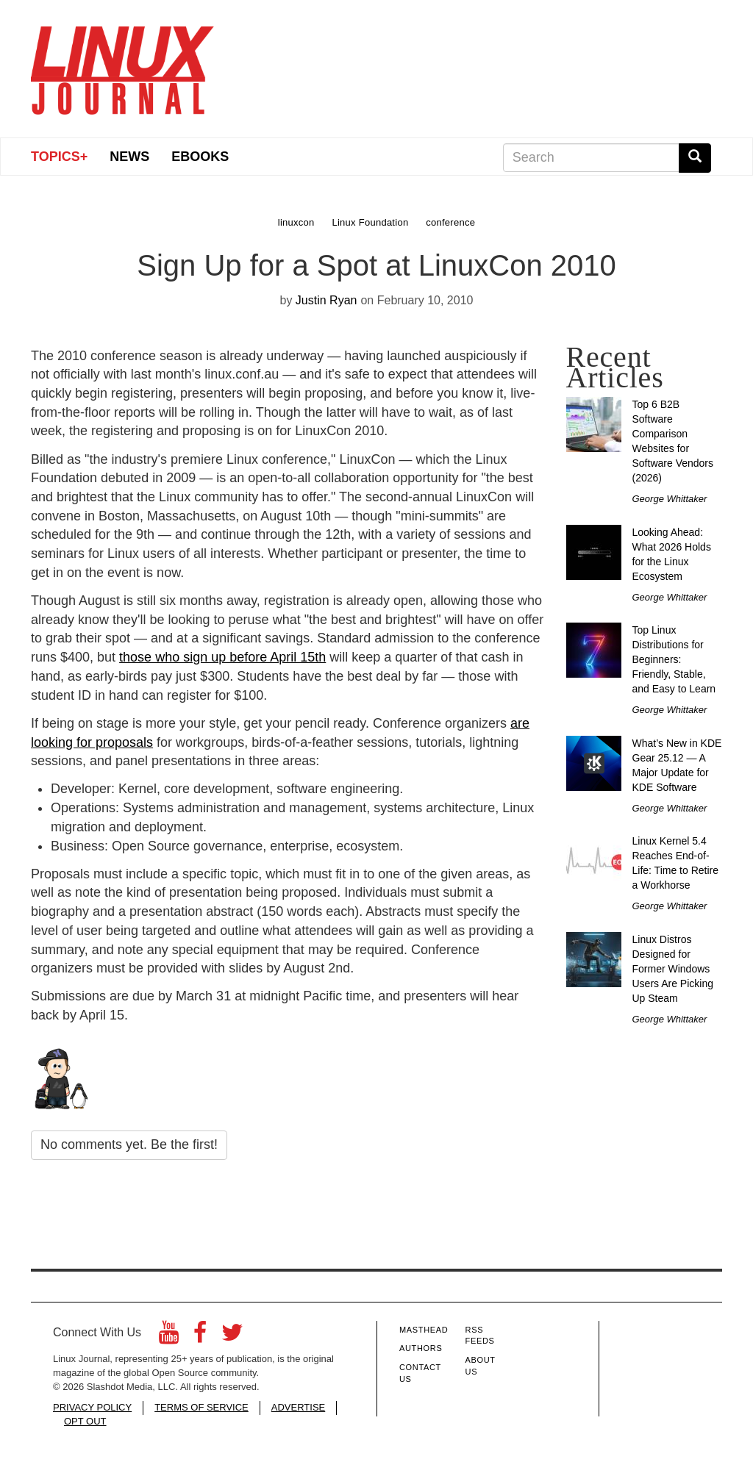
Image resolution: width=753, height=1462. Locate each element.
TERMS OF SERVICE (201, 1407)
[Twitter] (232, 1336)
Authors (420, 1348)
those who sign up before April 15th (222, 657)
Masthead (423, 1329)
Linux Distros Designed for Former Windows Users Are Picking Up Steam (672, 969)
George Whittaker (669, 498)
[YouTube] (169, 1336)
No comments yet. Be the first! (129, 1144)
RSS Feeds (480, 1335)
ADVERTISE (298, 1407)
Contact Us (420, 1373)
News (129, 156)
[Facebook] (200, 1336)
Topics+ (59, 156)
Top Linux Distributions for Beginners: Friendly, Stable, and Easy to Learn (674, 659)
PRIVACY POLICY (92, 1407)
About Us (480, 1365)
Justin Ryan (326, 300)
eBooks (200, 156)
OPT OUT (85, 1421)
